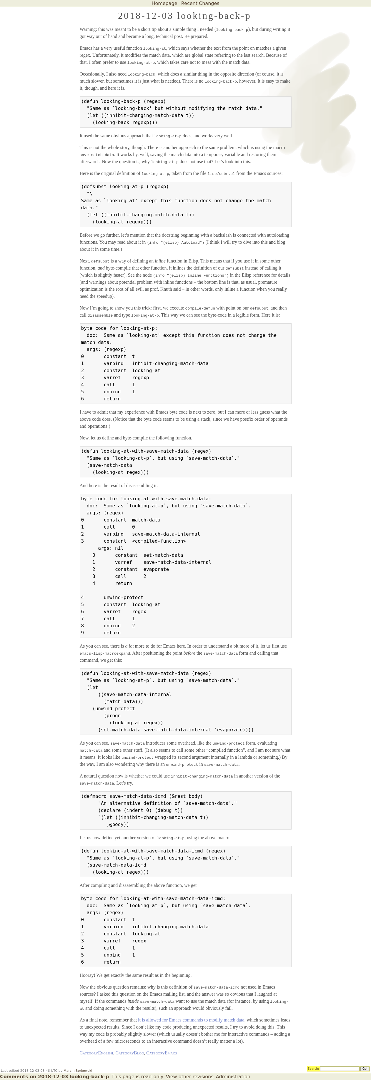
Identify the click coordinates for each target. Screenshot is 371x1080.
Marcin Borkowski (78, 1071)
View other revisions (190, 1076)
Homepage (164, 3)
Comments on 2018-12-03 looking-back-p (54, 1076)
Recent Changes (200, 3)
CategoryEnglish (96, 1052)
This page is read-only (138, 1076)
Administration (233, 1076)
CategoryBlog (129, 1052)
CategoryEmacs (161, 1052)
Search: (313, 1068)
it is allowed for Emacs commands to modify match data (191, 1019)
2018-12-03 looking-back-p (184, 15)
